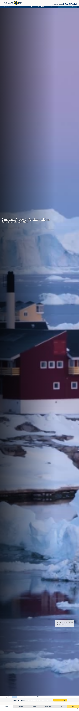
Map (61, 706)
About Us (30, 6)
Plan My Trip (41, 6)
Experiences (19, 6)
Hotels (30, 696)
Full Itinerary (20, 706)
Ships (25, 696)
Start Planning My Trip (60, 700)
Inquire (73, 706)
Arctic (3, 696)
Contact (52, 6)
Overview (6, 706)
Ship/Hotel (34, 706)
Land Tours (20, 696)
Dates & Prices (48, 706)
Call (45, 700)
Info (38, 696)
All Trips (9, 696)
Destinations (7, 6)
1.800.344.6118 (70, 4)
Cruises (14, 696)
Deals (34, 696)
